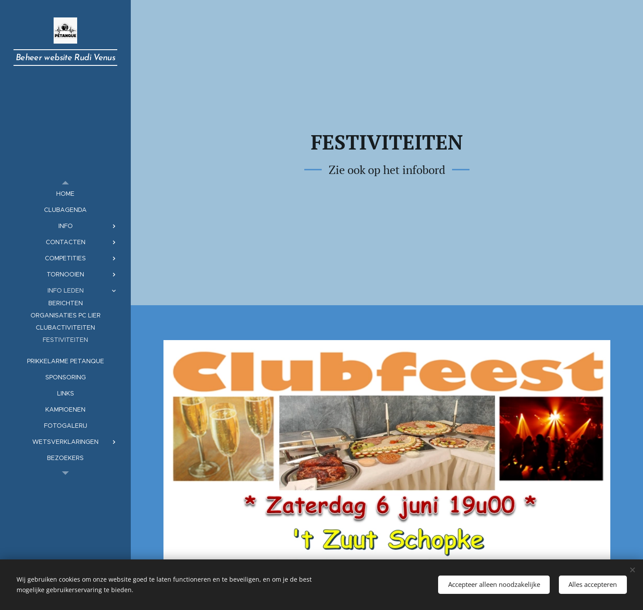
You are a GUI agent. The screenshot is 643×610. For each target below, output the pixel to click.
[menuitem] (65, 194)
